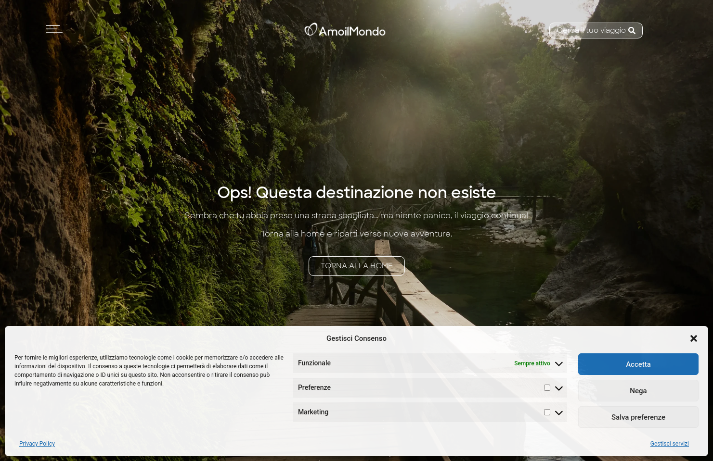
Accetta (638, 364)
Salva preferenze (638, 417)
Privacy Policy (37, 443)
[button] (694, 338)
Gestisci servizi (669, 443)
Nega (638, 390)
